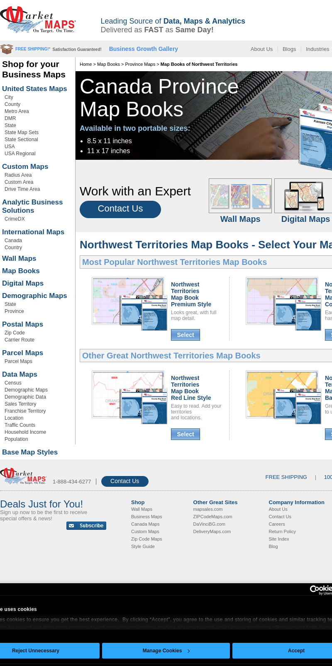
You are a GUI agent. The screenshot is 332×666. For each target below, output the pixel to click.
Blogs (289, 49)
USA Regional (20, 153)
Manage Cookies (166, 651)
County (12, 104)
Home (86, 64)
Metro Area (17, 111)
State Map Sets (22, 132)
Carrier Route (19, 340)
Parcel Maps (22, 353)
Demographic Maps (34, 296)
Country (13, 247)
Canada (13, 240)
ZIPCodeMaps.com (212, 516)
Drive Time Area (22, 189)
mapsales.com (208, 509)
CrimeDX (15, 219)
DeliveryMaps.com (212, 531)
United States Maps (34, 89)
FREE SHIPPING (286, 477)
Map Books (21, 271)
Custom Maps (25, 167)
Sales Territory (20, 404)
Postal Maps (22, 324)
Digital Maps (23, 283)
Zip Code (15, 333)
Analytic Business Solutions (32, 206)
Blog (273, 546)
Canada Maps (145, 524)
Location (14, 418)
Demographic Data (25, 397)
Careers (277, 524)
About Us (262, 49)
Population (16, 439)
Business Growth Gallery (143, 49)
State (10, 125)
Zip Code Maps (146, 538)
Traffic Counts (20, 425)
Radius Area (18, 175)
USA (10, 146)
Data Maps (19, 374)
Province (14, 311)
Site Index (279, 538)
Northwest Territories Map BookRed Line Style (191, 388)
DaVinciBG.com (209, 524)
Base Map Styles (30, 452)
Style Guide (143, 546)
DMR (10, 118)
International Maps (33, 232)
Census (13, 383)
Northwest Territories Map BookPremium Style (191, 294)
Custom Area (19, 182)
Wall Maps (19, 258)
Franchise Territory (25, 411)
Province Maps (140, 64)
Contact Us (120, 208)
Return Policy (282, 531)
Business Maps (146, 516)
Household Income (25, 432)
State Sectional (21, 139)
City (9, 97)
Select (185, 335)
